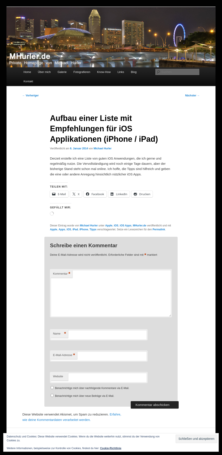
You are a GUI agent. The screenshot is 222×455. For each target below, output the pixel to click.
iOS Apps (126, 225)
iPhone (83, 229)
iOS (116, 225)
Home (27, 72)
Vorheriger (30, 95)
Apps (62, 229)
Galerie (62, 72)
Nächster (192, 95)
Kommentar (61, 274)
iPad (75, 229)
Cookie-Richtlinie (110, 448)
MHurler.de (139, 225)
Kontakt (28, 81)
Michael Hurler (103, 148)
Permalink (159, 229)
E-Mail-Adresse (64, 355)
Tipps (93, 229)
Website (58, 376)
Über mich (44, 72)
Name (59, 334)
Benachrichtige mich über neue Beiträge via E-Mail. (84, 395)
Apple (108, 225)
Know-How (104, 72)
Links (121, 72)
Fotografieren (81, 72)
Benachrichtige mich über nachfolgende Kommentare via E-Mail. (92, 388)
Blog (134, 72)
